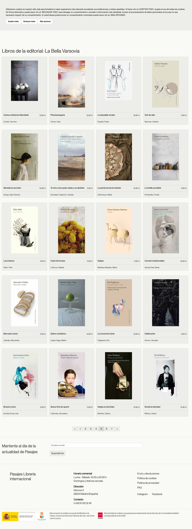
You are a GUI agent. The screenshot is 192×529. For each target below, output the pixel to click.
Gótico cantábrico (58, 334)
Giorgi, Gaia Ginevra (12, 194)
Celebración (150, 334)
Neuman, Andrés (151, 121)
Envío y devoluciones (148, 473)
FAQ (139, 487)
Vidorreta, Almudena (59, 413)
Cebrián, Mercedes (11, 340)
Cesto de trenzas (58, 261)
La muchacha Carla (106, 334)
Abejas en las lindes (106, 407)
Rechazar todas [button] (29, 21)
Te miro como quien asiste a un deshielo (67, 188)
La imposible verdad (106, 115)
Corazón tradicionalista (154, 261)
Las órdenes (9, 261)
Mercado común (11, 334)
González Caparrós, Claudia (62, 194)
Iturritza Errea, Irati (11, 413)
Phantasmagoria (58, 115)
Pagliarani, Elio (103, 340)
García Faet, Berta (152, 267)
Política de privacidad (148, 482)
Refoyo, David (150, 413)
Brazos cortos (10, 407)
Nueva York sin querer (60, 407)
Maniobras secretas (12, 188)
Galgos (101, 261)
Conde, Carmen (10, 121)
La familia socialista (153, 188)
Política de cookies (146, 478)
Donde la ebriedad (152, 407)
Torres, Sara (55, 121)
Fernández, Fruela (152, 194)
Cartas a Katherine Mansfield (16, 115)
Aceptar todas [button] (13, 21)
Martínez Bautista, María (107, 267)
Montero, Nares (104, 413)
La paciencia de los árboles (109, 188)
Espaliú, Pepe (103, 121)
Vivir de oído (150, 115)
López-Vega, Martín (58, 340)
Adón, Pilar (8, 267)
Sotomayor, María (105, 194)
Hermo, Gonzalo (151, 340)
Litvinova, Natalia (57, 267)
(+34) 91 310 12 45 (82, 503)
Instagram (142, 494)
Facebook (157, 494)
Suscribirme (57, 453)
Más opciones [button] (45, 21)
